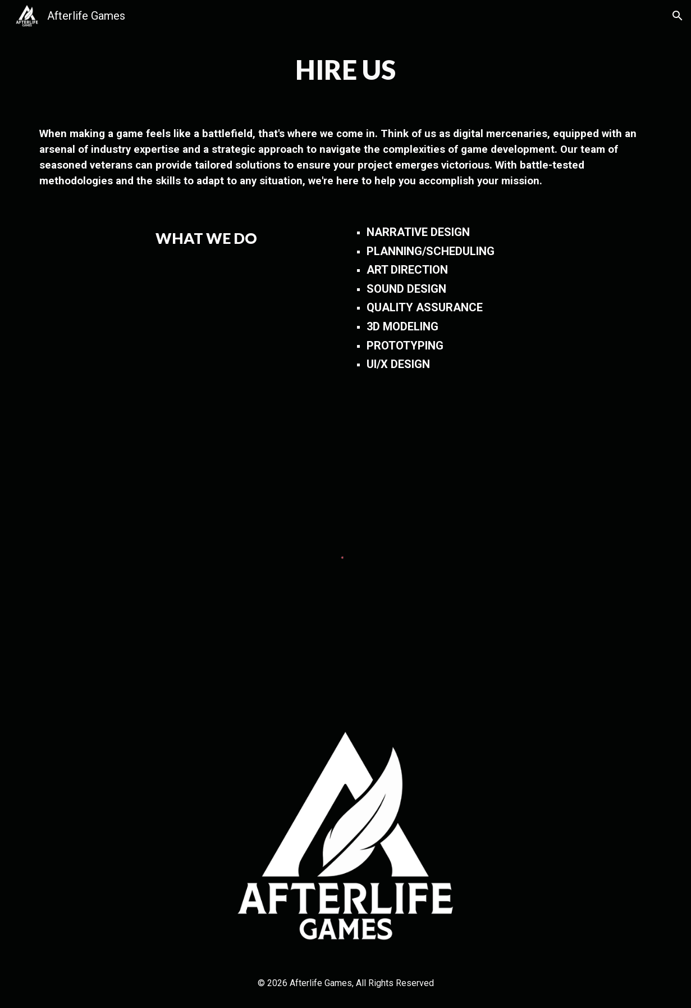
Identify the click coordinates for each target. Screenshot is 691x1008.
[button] (677, 15)
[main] (345, 69)
